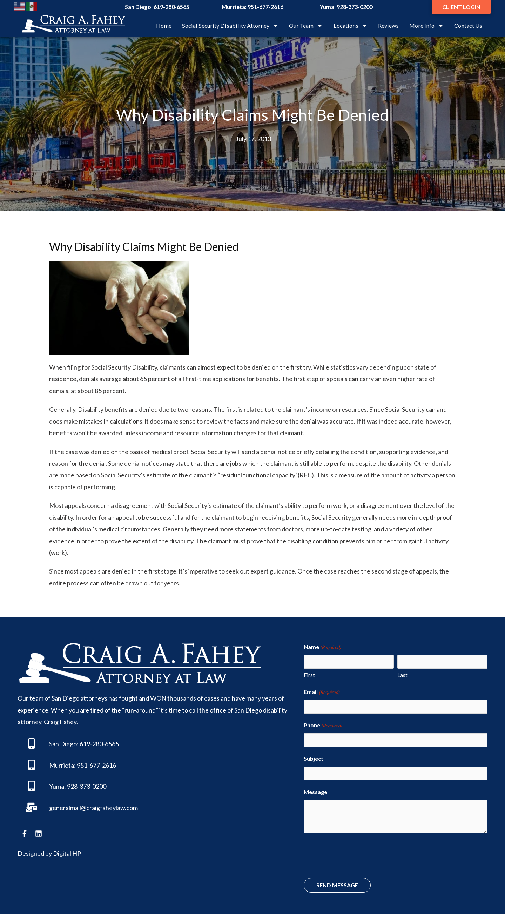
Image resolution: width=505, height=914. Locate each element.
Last (402, 674)
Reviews (388, 25)
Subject (313, 754)
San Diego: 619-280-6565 (84, 744)
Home (163, 25)
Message (315, 787)
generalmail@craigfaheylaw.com (93, 808)
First (309, 674)
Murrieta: (62, 765)
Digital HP (67, 853)
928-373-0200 (354, 7)
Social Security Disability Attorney (230, 25)
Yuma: (57, 786)
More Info (426, 25)
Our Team (306, 25)
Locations (351, 25)
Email (321, 691)
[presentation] (357, 852)
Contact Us (468, 25)
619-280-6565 (171, 7)
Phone (323, 723)
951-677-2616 (265, 7)
